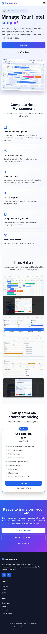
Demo (4, 593)
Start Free (23, 483)
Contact (4, 610)
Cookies (30, 627)
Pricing (4, 589)
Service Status (7, 613)
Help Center (6, 603)
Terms (23, 627)
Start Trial (23, 45)
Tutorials (5, 606)
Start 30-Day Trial (23, 530)
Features (5, 586)
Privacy (16, 627)
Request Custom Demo (23, 537)
